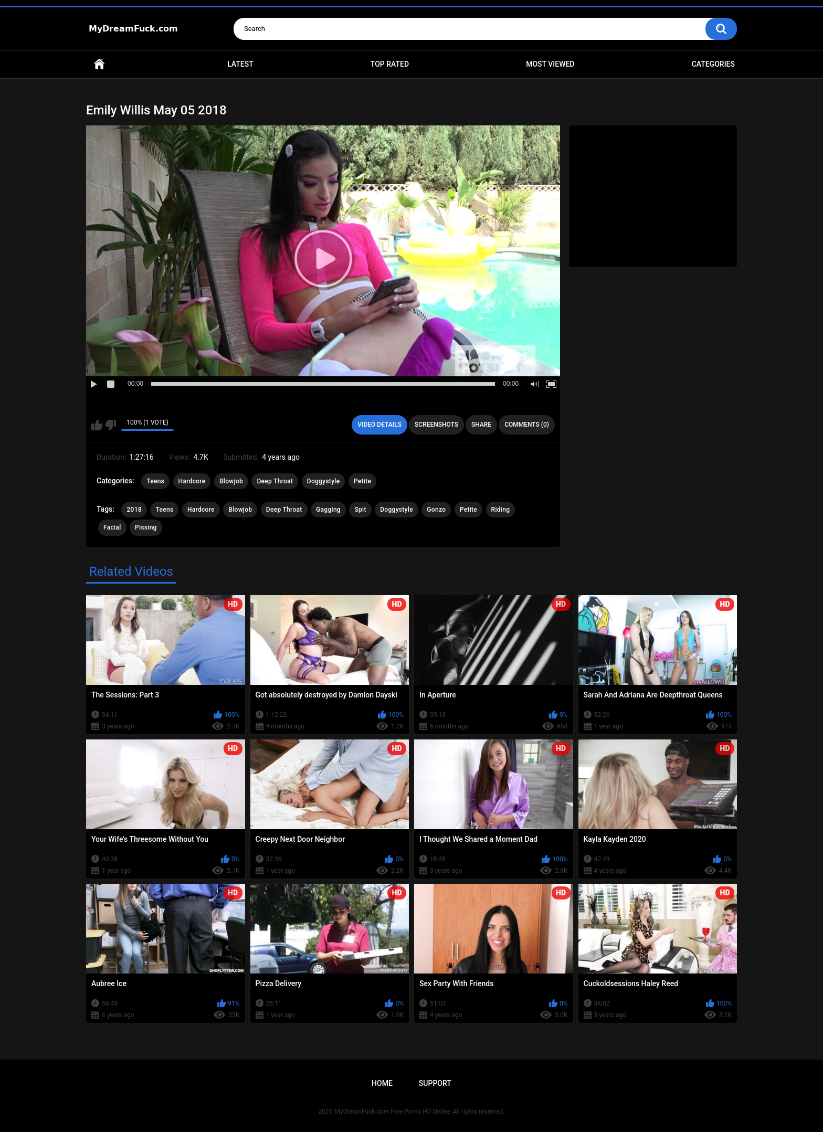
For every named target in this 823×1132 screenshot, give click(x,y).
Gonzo (436, 509)
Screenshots (436, 424)
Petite (362, 481)
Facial (112, 527)
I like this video (96, 425)
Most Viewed (550, 64)
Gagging (328, 509)
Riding (500, 509)
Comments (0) (526, 424)
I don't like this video (110, 425)
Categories (713, 64)
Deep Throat (275, 481)
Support (435, 1083)
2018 (133, 509)
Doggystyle (323, 481)
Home (99, 64)
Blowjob (231, 481)
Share (481, 424)
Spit (360, 509)
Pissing (146, 527)
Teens (155, 481)
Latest (240, 64)
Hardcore (192, 481)
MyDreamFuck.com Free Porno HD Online (393, 1111)
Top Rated (390, 64)
